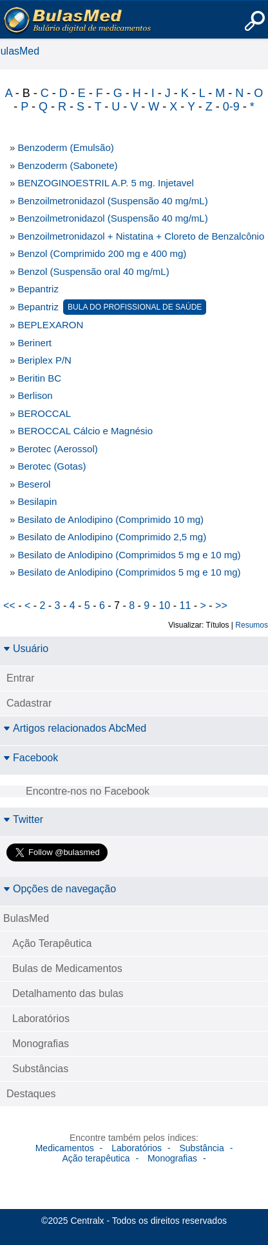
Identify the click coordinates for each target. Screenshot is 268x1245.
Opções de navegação (59, 888)
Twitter (23, 819)
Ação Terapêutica (51, 943)
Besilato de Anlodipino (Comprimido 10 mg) (111, 519)
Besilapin (37, 501)
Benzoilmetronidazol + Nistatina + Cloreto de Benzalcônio (141, 236)
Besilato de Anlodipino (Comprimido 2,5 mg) (112, 536)
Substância (201, 1148)
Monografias (40, 1043)
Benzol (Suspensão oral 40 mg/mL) (93, 271)
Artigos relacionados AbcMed (74, 728)
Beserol (34, 484)
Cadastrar (29, 703)
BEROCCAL (45, 413)
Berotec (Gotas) (52, 466)
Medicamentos (64, 1148)
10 (164, 605)
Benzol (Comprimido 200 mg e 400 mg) (102, 253)
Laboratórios (41, 1018)
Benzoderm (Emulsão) (66, 147)
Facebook (30, 757)
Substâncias (40, 1068)
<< (9, 605)
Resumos (251, 625)
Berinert (35, 342)
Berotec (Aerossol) (58, 448)
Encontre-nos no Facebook (87, 791)
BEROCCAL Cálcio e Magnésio (85, 430)
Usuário (25, 648)
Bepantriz (38, 288)
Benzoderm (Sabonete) (68, 165)
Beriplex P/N (45, 360)
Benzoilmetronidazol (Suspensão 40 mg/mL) (113, 200)
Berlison (35, 395)
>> (221, 605)
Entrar (20, 678)
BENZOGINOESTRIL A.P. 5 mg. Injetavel (106, 182)
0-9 (231, 106)
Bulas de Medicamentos (67, 968)
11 (185, 605)
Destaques (31, 1093)
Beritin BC (40, 378)
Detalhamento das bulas (68, 993)
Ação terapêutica (95, 1158)
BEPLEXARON (51, 324)
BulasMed (26, 918)
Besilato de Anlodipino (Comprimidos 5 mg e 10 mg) (129, 554)
